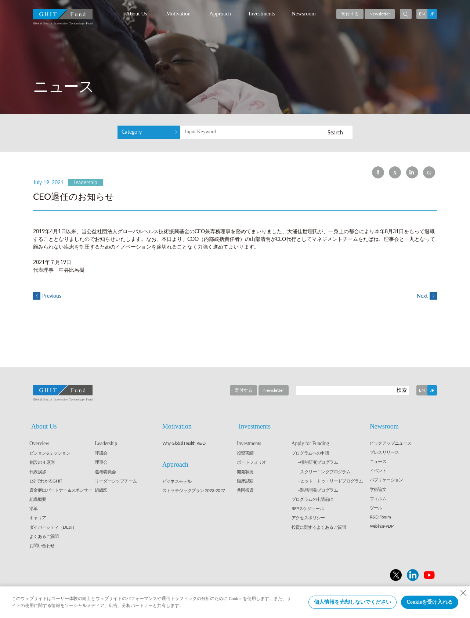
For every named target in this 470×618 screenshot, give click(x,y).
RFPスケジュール (308, 508)
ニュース (378, 461)
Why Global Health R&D (183, 443)
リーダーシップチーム (116, 481)
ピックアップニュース (391, 443)
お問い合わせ (41, 545)
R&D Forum (380, 517)
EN (422, 14)
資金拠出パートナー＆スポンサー (60, 490)
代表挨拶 (37, 471)
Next (427, 296)
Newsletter (379, 14)
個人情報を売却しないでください (352, 602)
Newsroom (304, 14)
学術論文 (378, 489)
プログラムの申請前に (312, 499)
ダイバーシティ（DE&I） (52, 527)
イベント (378, 470)
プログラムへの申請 (310, 453)
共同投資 (245, 490)
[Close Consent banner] (463, 593)
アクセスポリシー (308, 517)
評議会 (101, 453)
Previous (47, 296)
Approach (220, 14)
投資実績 (245, 453)
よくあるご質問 (44, 536)
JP (432, 14)
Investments (262, 14)
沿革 (33, 508)
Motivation (178, 14)
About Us (136, 14)
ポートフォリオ (251, 462)
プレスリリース (384, 452)
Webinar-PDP (381, 526)
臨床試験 (245, 481)
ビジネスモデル (177, 481)
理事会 (101, 462)
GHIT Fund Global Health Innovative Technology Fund (63, 17)
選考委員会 (105, 471)
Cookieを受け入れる (429, 602)
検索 (402, 390)
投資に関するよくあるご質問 (319, 527)
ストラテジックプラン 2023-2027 (193, 490)
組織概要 (37, 499)
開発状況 (245, 471)
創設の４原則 (41, 462)
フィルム (378, 498)
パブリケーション (386, 480)
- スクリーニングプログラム (324, 471)
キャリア (37, 517)
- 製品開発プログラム (318, 490)
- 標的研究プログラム (318, 462)
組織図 (101, 490)
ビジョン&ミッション (49, 453)
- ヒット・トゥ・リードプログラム (330, 481)
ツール (376, 507)
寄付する (350, 14)
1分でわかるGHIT (45, 481)
